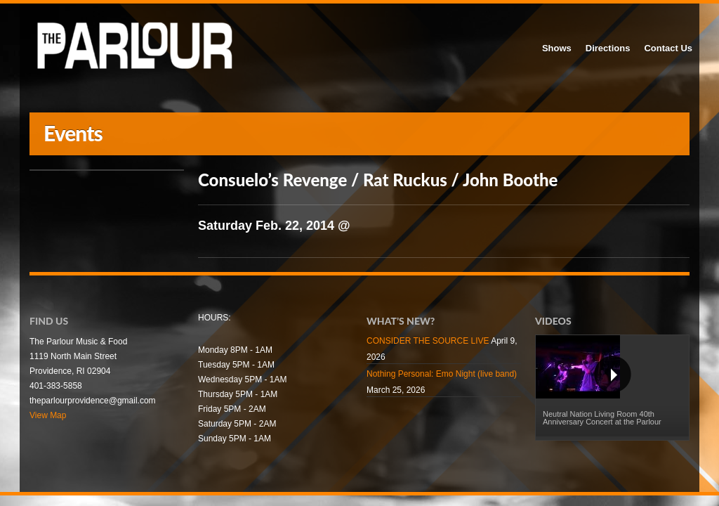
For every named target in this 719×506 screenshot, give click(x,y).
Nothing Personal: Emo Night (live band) (442, 374)
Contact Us (668, 48)
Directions (608, 48)
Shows (557, 48)
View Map (47, 415)
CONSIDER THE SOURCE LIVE (428, 341)
